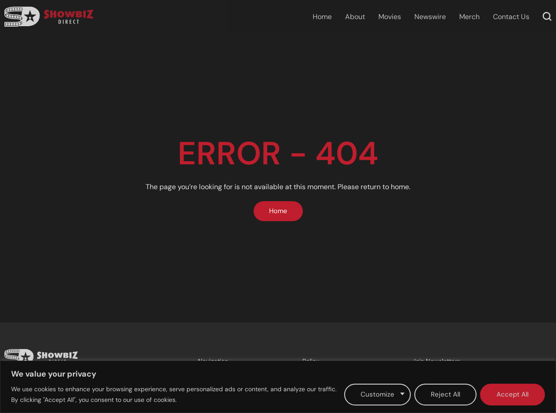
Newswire (430, 16)
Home (322, 16)
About (355, 16)
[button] (547, 16)
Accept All (512, 394)
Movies (389, 16)
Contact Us (511, 16)
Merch (469, 16)
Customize (377, 394)
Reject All (445, 394)
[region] (278, 387)
